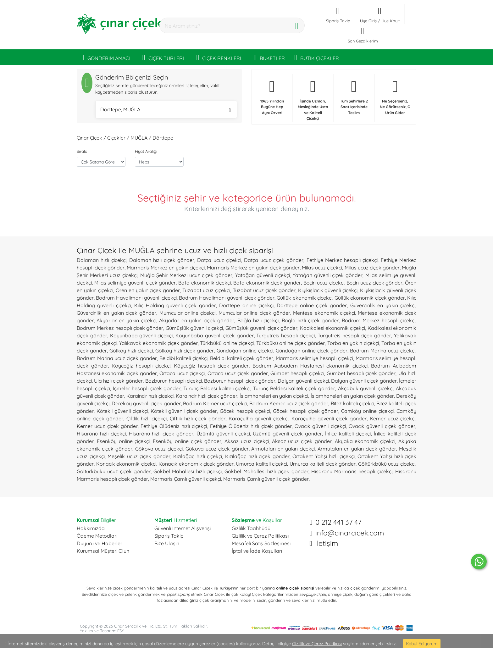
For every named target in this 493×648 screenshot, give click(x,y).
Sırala (82, 151)
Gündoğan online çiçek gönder (311, 350)
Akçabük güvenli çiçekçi (365, 388)
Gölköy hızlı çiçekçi (131, 350)
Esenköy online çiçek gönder (187, 441)
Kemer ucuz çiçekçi (392, 418)
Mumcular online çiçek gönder (254, 313)
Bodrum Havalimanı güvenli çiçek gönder (226, 298)
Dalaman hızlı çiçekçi (101, 260)
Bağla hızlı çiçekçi (258, 320)
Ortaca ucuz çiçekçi (182, 373)
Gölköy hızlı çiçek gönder (184, 350)
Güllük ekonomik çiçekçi (304, 298)
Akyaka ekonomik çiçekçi (365, 441)
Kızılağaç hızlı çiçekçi (197, 456)
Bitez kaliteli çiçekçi (352, 403)
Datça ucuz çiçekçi (219, 260)
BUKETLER (269, 57)
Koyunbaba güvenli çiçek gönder (214, 335)
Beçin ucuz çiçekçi (323, 283)
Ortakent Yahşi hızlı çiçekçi (323, 456)
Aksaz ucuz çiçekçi (246, 441)
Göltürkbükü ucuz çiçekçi (386, 464)
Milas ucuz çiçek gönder (372, 267)
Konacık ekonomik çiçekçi (126, 464)
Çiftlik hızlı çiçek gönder (198, 418)
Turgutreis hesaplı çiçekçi (285, 335)
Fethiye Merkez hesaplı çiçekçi (342, 260)
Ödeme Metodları (97, 536)
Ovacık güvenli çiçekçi (320, 426)
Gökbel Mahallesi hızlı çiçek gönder (266, 471)
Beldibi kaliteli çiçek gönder (241, 358)
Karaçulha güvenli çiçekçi (258, 418)
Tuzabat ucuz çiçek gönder (264, 290)
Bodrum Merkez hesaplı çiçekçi (378, 320)
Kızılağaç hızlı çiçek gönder (257, 456)
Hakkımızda (91, 528)
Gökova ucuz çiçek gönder (217, 449)
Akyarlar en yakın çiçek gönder (196, 320)
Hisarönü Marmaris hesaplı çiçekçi (351, 471)
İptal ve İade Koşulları (257, 551)
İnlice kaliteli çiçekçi (348, 433)
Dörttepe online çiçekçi (246, 305)
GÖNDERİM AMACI (105, 57)
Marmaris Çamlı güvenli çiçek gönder (266, 479)
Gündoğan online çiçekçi (245, 350)
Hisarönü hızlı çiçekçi (101, 433)
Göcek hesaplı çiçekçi (245, 411)
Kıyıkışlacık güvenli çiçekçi (328, 290)
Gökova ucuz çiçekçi (159, 449)
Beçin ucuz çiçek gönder (374, 283)
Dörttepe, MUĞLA (165, 110)
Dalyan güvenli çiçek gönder (364, 381)
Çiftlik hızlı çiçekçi (146, 418)
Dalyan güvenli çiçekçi (303, 381)
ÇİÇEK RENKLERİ (219, 57)
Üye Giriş (368, 20)
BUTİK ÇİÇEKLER (316, 57)
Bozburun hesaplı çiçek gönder (239, 381)
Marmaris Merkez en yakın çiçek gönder (253, 267)
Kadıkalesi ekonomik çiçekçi (332, 328)
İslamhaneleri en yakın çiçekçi (274, 396)
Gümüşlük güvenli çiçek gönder (261, 328)
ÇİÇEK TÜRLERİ (163, 57)
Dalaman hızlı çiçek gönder (161, 260)
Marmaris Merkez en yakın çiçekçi (166, 267)
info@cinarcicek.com (349, 533)
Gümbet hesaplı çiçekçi (297, 373)
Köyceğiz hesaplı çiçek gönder (211, 366)
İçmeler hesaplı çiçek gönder (146, 388)
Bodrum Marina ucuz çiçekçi (382, 350)
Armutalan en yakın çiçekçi (283, 449)
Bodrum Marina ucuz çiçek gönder (117, 358)
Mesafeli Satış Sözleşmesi (261, 543)
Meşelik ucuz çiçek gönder (139, 456)
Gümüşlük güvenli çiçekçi (194, 328)
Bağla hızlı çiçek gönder (310, 320)
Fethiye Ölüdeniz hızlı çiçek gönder (251, 426)
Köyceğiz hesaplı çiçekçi (141, 366)
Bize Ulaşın (166, 543)
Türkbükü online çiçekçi (226, 343)
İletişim (326, 543)
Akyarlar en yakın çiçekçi (126, 320)
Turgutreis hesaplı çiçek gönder (354, 335)
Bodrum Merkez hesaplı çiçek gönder (120, 328)
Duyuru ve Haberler (99, 543)
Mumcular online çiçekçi (187, 313)
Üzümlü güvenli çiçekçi (223, 433)
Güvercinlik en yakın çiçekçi (382, 305)
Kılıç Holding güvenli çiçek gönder (175, 305)
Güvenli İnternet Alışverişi (182, 528)
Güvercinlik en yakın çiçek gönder (116, 313)
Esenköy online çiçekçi (123, 441)
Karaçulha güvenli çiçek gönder (329, 418)
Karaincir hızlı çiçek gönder (206, 396)
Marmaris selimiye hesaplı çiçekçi (314, 358)
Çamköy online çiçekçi (367, 411)
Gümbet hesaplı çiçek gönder (361, 373)
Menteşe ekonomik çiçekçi (324, 313)
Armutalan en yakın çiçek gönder (357, 449)
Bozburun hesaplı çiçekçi (173, 381)
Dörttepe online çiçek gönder (312, 305)
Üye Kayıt (390, 20)
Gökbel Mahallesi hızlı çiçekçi (187, 471)
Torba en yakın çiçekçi (353, 343)
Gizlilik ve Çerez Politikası (260, 536)
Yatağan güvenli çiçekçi (262, 275)
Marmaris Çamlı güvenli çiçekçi (185, 479)
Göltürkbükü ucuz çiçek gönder (114, 471)
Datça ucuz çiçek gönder (273, 260)
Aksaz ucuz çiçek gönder (302, 441)
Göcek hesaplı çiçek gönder (306, 411)
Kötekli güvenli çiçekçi (122, 411)
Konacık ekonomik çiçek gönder (196, 464)
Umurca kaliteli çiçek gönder (323, 464)
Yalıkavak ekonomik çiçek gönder (158, 343)
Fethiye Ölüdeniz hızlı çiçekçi (174, 426)
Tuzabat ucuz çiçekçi (206, 290)
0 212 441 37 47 (338, 522)
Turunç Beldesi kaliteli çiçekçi (216, 388)
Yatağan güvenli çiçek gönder (328, 275)
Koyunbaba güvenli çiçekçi (141, 335)
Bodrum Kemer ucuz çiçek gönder (288, 403)
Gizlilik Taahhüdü (251, 528)
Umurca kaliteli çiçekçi (261, 464)
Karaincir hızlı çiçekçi (149, 396)
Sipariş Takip (169, 536)
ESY (120, 630)
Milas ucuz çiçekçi (322, 267)
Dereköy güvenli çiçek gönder (146, 403)
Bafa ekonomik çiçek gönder (267, 283)
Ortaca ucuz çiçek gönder (238, 373)
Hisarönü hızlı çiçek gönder (161, 433)
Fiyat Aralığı (146, 151)
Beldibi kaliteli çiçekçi (183, 358)
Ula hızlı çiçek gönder (118, 381)
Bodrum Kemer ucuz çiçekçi (215, 403)
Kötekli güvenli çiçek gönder (184, 411)
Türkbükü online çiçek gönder (290, 343)
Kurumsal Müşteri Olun (103, 551)
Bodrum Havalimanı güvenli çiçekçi (136, 298)
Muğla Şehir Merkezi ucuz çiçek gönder (186, 275)
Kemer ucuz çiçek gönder (107, 426)
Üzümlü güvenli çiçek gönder (287, 433)
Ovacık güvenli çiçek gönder (382, 426)
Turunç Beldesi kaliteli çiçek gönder (294, 388)
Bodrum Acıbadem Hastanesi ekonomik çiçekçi (310, 366)
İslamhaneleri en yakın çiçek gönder (352, 396)
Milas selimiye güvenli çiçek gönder (135, 283)
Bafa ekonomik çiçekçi (204, 283)
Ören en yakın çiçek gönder (148, 290)
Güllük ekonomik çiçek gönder (370, 298)
